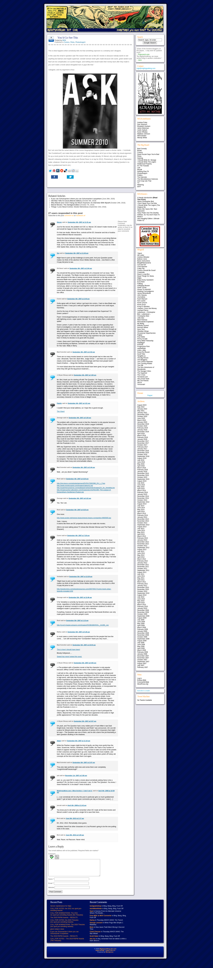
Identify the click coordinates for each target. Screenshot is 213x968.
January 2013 (142, 540)
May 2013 (141, 532)
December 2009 (143, 610)
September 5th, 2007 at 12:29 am (80, 576)
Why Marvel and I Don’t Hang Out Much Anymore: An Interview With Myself (80, 203)
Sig (58, 253)
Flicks (72, 42)
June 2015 (141, 485)
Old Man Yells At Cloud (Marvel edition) (66, 201)
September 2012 (143, 548)
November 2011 (143, 567)
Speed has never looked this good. (69, 657)
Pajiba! (139, 335)
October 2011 (142, 568)
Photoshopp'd (80, 42)
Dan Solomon (142, 124)
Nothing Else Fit (143, 171)
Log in (139, 678)
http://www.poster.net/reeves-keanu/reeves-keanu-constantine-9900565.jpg (84, 518)
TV (138, 183)
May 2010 (141, 601)
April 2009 (141, 625)
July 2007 (140, 665)
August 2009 (141, 618)
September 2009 (143, 616)
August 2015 (141, 481)
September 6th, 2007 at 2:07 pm (84, 762)
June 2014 (141, 508)
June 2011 (141, 576)
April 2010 (141, 603)
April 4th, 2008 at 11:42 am (77, 805)
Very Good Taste (143, 379)
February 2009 (142, 629)
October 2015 (142, 477)
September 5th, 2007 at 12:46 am (80, 597)
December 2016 (143, 451)
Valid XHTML (100, 953)
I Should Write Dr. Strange (146, 160)
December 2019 (143, 424)
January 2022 (142, 409)
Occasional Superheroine (146, 333)
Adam (59, 741)
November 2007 (143, 658)
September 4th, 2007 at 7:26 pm (78, 535)
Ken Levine (141, 301)
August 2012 (141, 549)
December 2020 (143, 415)
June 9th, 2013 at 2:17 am (75, 818)
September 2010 (143, 593)
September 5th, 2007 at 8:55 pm (85, 663)
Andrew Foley (142, 122)
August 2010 (141, 595)
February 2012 (142, 561)
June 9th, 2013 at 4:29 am (75, 835)
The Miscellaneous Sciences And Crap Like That (147, 180)
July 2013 (140, 529)
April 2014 (141, 511)
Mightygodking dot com (108, 952)
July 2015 (140, 483)
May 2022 (141, 407)
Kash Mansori (142, 299)
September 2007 (143, 662)
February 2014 (142, 515)
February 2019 (142, 428)
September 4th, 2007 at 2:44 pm (78, 299)
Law (138, 168)
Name (51, 882)
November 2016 (143, 453)
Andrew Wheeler (143, 257)
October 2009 (142, 614)
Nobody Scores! (143, 325)
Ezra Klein (141, 282)
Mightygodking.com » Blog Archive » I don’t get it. (74, 791)
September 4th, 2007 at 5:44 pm (84, 467)
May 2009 (141, 624)
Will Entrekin (141, 136)
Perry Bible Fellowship (145, 341)
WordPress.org (142, 684)
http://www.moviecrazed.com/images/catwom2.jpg (75, 486)
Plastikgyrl (141, 343)
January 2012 (142, 563)
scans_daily (141, 350)
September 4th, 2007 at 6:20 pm (77, 479)
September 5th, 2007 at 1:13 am (77, 620)
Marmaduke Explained (145, 322)
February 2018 (142, 437)
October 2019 (142, 426)
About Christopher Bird (145, 201)
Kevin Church (142, 303)
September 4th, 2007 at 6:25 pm (77, 510)
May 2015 (141, 487)
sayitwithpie (141, 348)
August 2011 (141, 572)
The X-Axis (141, 375)
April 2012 (141, 557)
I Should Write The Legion (146, 162)
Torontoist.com (142, 377)
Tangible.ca (141, 356)
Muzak (139, 169)
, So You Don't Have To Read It (148, 215)
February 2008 (142, 652)
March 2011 (141, 582)
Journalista (141, 297)
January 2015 (142, 494)
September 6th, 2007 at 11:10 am (78, 741)
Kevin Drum (141, 305)
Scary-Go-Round (143, 352)
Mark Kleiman (142, 320)
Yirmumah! (141, 384)
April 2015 (141, 489)
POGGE (140, 344)
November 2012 (143, 544)
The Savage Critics (144, 371)
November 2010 (143, 589)
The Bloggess (142, 360)
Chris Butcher (142, 267)
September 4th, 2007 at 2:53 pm (84, 352)
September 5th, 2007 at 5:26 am (79, 632)
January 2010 (142, 608)
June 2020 (141, 418)
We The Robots (143, 381)
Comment (51, 854)
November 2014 (143, 498)
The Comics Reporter (145, 362)
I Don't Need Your (147, 203)
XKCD (139, 382)
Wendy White (142, 138)
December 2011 (143, 565)
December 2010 (143, 587)
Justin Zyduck (142, 130)
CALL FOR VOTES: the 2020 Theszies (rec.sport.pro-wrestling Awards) (64, 924)
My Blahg (140, 324)
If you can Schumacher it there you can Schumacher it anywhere (76, 199)
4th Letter (140, 255)
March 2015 (141, 491)
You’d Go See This (67, 37)
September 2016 (143, 456)
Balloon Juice (142, 259)
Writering (140, 185)
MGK (64, 40)
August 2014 (141, 504)
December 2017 (143, 441)
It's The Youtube (143, 166)
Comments (143, 682)
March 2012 (141, 559)
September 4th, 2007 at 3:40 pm (85, 375)
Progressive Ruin (143, 346)
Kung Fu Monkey (143, 306)
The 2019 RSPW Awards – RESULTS (64, 939)
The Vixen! (61, 411)
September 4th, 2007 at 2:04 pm (81, 268)
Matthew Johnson (143, 134)
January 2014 (142, 517)
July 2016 (140, 460)
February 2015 (142, 492)
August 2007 (141, 663)
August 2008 (141, 641)
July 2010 (140, 597)
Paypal (149, 395)
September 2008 (143, 639)
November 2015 (143, 475)
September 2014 (143, 502)
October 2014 (142, 500)
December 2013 (143, 519)
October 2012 (142, 546)
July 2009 (140, 620)
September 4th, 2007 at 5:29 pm (80, 418)
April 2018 (141, 434)
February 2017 (142, 447)
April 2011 (141, 580)
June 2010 (141, 599)
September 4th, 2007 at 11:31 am (79, 222)
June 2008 (141, 644)
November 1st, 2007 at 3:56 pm (76, 775)
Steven (59, 222)
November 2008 (143, 635)
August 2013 (141, 527)
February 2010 (142, 606)
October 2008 (142, 637)
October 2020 (142, 416)
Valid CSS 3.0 (110, 953)
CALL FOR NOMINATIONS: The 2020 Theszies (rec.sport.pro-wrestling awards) (67, 929)
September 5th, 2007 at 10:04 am (84, 645)
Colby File (141, 268)
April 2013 (141, 534)
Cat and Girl (141, 265)
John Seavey (142, 295)
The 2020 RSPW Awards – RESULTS (64, 921)
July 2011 (140, 574)
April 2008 (141, 648)
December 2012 (143, 542)
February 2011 (142, 584)
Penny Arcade (142, 339)
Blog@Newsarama (144, 263)
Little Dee (140, 318)
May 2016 (141, 464)
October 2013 (142, 523)
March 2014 (141, 513)
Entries (141, 680)
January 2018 (142, 439)
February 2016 (142, 470)
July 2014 (140, 506)
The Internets (142, 177)
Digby (139, 278)
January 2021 (142, 413)
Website (51, 891)
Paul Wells (141, 337)
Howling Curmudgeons (145, 291)
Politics (139, 175)
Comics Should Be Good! (146, 270)
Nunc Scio (141, 329)
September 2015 (143, 479)
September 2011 (143, 570)
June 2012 (141, 553)
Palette (59, 403)
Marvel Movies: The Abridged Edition (65, 205)
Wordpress (109, 955)
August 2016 (141, 458)
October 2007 (142, 660)
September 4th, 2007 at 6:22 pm (80, 498)
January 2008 (142, 654)
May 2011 (141, 578)
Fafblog (140, 284)
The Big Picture (142, 358)
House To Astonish (144, 289)
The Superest (142, 373)
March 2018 (141, 435)
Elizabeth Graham (143, 126)
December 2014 (143, 496)
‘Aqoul (139, 253)
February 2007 (142, 667)
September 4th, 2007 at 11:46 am (76, 253)
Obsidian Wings (143, 331)
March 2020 (141, 420)
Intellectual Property (144, 164)
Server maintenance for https (60, 909)
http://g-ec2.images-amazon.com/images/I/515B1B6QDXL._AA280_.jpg (83, 625)
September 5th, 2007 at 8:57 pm (85, 721)
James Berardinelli (144, 293)
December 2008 (143, 633)
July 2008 (140, 643)
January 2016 (142, 472)
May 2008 (141, 646)
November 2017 (143, 443)
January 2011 (142, 586)
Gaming (140, 158)
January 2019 (142, 430)
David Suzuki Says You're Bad (148, 154)
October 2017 (142, 445)
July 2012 (140, 551)
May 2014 (141, 510)
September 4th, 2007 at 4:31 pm (79, 403)
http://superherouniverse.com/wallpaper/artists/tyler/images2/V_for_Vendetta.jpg (86, 488)
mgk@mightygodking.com (146, 68)
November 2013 (143, 521)
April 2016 (141, 466)
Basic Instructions (143, 261)
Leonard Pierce (142, 310)
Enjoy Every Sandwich (145, 280)
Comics (66, 42)
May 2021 (141, 411)
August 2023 (141, 405)
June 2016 (141, 462)
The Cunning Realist (144, 363)
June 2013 (141, 530)
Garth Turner (142, 287)
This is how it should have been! (68, 649)
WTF (139, 187)
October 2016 (142, 454)
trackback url (80, 216)
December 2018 (143, 432)
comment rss (69, 216)
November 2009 (143, 612)
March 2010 (141, 605)
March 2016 (141, 468)
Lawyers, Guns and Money (147, 308)
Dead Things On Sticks (145, 276)
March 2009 (141, 627)
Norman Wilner (142, 327)
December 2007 (143, 656)
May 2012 (141, 555)
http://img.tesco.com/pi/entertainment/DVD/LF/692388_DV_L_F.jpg (81, 483)
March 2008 (141, 650)
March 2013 (141, 536)
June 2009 (141, 622)
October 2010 (142, 591)
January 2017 (142, 449)
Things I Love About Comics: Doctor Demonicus (70, 207)
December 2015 (143, 473)
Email (51, 887)
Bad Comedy (142, 149)
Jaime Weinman (143, 128)
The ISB (140, 365)
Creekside (141, 272)
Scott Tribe (141, 354)
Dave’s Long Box (143, 274)
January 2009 (142, 631)
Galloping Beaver (143, 286)
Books (139, 150)
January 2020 (142, 422)
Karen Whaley (142, 132)
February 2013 (142, 538)
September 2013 (143, 525)
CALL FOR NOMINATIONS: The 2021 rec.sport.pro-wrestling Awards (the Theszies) (66, 917)
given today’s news (57, 932)
